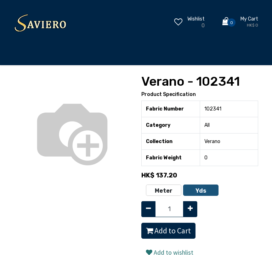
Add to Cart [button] (168, 231)
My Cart (249, 19)
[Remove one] (148, 209)
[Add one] (190, 209)
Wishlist (196, 19)
